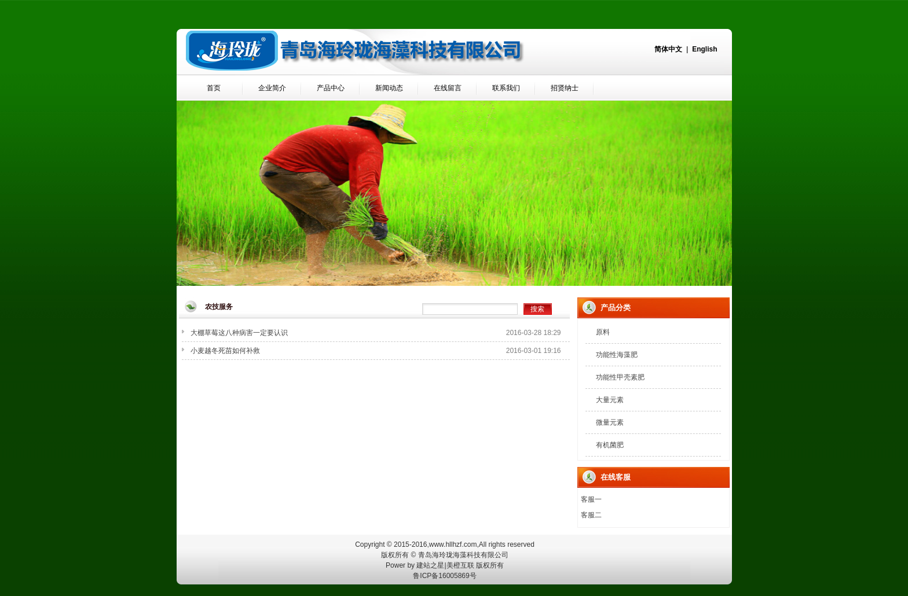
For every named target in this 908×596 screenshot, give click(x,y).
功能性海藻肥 (617, 355)
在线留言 (448, 88)
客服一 (591, 499)
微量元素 (610, 422)
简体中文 (668, 49)
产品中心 (331, 88)
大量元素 (610, 400)
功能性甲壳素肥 (620, 377)
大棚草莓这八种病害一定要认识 (239, 333)
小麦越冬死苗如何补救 (225, 351)
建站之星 (430, 565)
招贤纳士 (565, 88)
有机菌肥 (610, 445)
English (704, 49)
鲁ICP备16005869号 (444, 576)
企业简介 (272, 88)
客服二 (591, 515)
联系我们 (506, 88)
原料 (603, 332)
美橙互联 (460, 565)
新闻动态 (389, 88)
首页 (214, 88)
